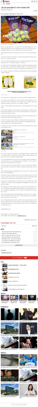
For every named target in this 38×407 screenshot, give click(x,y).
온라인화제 (8, 3)
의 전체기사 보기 (30, 220)
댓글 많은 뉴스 (3, 352)
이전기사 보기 (4, 225)
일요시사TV (3, 293)
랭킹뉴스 (2, 261)
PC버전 (16, 404)
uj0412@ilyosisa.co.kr (9, 9)
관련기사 (2, 229)
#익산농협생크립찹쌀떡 (5, 223)
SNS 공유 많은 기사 (4, 306)
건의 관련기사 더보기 (19, 245)
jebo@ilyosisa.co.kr (22, 215)
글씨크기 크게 (36, 10)
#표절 (11, 223)
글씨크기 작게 (33, 10)
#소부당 (14, 223)
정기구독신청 (24, 404)
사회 (4, 3)
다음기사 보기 (34, 225)
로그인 (13, 404)
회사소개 (20, 404)
